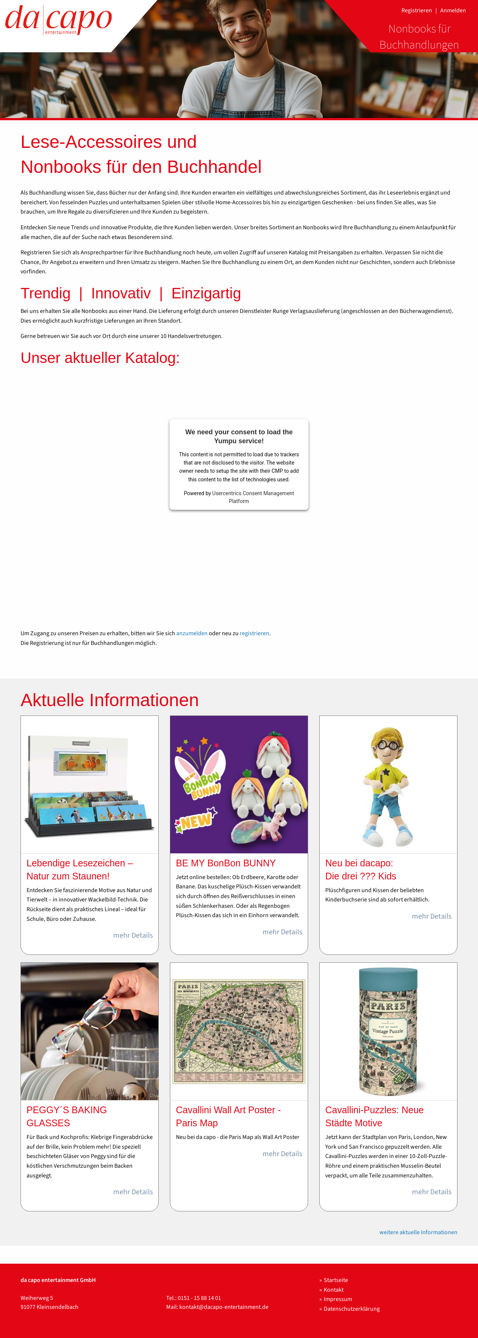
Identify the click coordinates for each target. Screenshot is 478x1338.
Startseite (336, 1280)
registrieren (254, 633)
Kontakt (334, 1290)
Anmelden (453, 10)
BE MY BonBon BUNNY (226, 863)
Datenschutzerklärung (352, 1309)
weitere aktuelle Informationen (418, 1232)
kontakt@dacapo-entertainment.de (224, 1307)
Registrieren (416, 10)
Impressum (338, 1299)
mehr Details (133, 935)
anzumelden (192, 633)
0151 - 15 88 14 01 (199, 1298)
